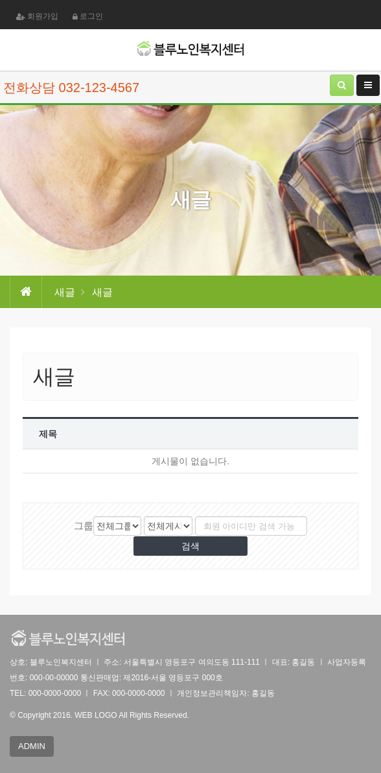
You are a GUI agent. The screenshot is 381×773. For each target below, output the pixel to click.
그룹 (83, 525)
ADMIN (31, 746)
